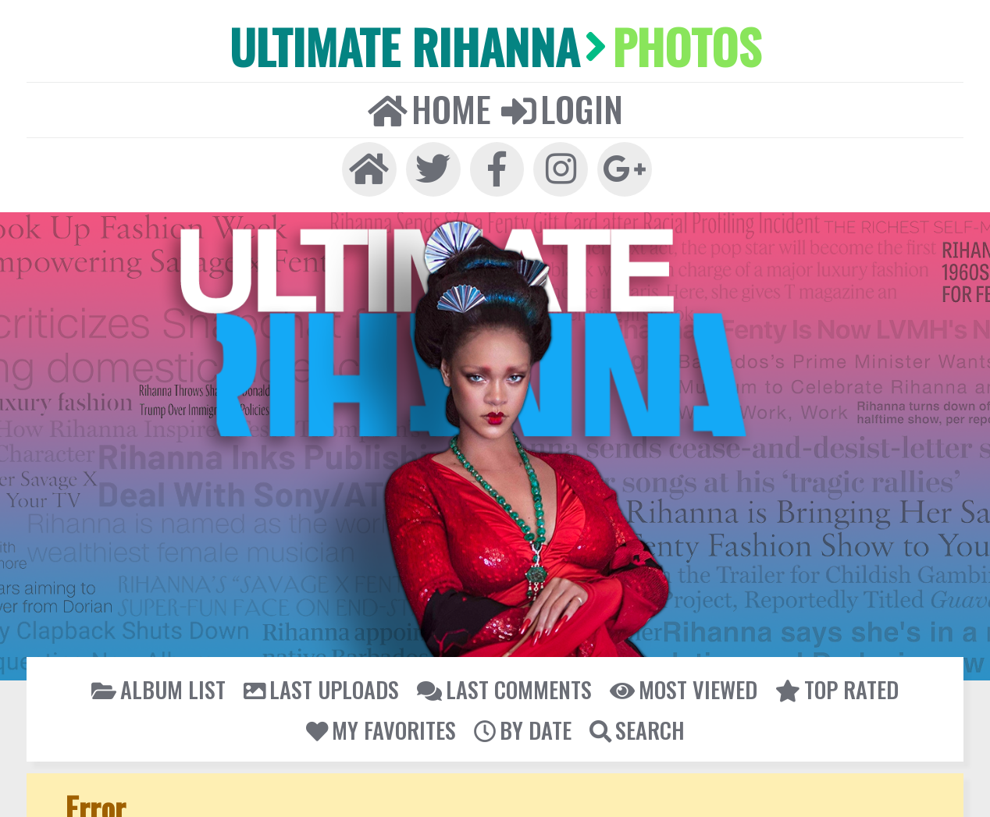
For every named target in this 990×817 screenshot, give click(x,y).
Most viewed (680, 684)
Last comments (504, 684)
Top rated (832, 684)
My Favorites (381, 724)
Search (635, 724)
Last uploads (323, 684)
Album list (163, 684)
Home (430, 106)
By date (521, 724)
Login (560, 106)
